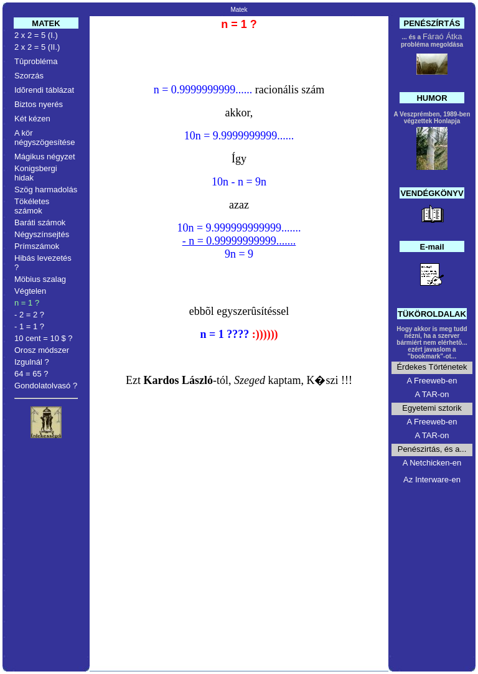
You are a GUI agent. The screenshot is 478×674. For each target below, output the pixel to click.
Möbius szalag (40, 279)
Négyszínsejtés (41, 234)
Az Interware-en (432, 479)
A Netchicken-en (432, 462)
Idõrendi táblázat (44, 90)
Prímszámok (36, 246)
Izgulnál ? (31, 362)
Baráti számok (39, 222)
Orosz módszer (41, 350)
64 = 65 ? (31, 373)
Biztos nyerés (38, 104)
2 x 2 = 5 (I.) (36, 35)
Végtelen (30, 291)
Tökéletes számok (31, 206)
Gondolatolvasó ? (45, 385)
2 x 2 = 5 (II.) (37, 47)
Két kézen (32, 118)
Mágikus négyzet (44, 156)
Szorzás (29, 75)
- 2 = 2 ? (29, 314)
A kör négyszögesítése (44, 137)
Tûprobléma (35, 61)
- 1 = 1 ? (29, 326)
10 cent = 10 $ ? (43, 338)
